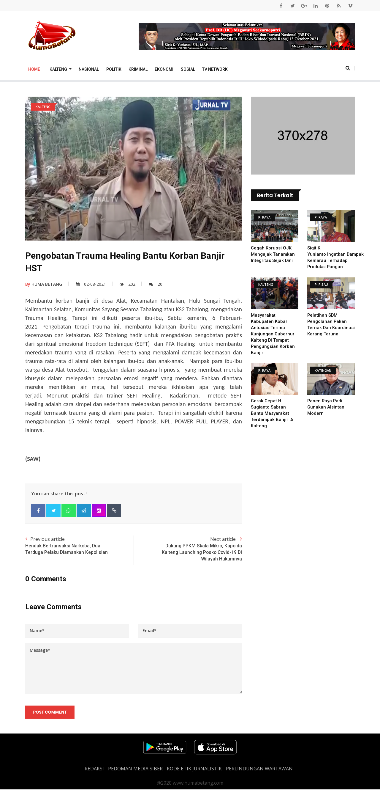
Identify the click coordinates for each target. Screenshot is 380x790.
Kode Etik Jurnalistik (194, 769)
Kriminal (138, 69)
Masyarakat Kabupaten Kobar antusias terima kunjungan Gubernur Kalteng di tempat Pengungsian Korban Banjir (273, 333)
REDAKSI (94, 769)
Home (34, 69)
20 (155, 284)
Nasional (89, 69)
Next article (188, 549)
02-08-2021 (91, 284)
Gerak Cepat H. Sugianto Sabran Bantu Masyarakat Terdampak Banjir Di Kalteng (272, 413)
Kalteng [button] (59, 69)
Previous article (79, 546)
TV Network (215, 69)
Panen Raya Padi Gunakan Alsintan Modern (326, 407)
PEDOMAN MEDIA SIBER (135, 769)
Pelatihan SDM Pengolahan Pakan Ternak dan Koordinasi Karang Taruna (327, 327)
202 (127, 284)
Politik (113, 69)
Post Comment (50, 713)
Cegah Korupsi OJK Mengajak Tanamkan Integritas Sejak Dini (273, 254)
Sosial (188, 69)
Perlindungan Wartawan (259, 769)
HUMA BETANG (43, 284)
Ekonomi (164, 69)
